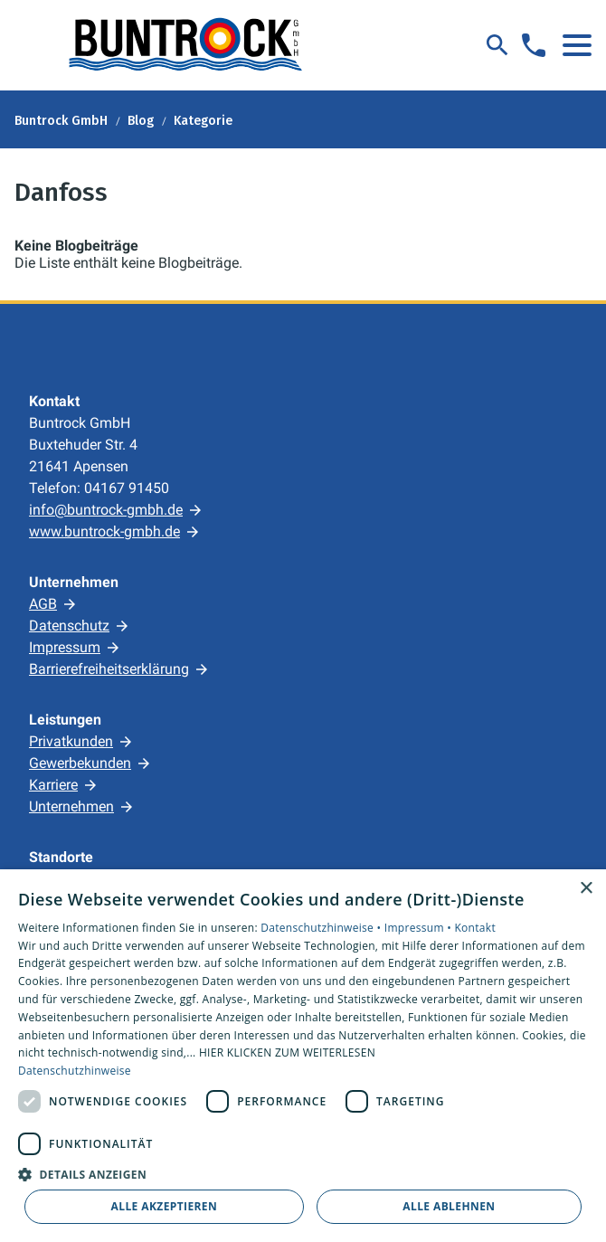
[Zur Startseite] (184, 45)
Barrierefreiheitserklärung (109, 669)
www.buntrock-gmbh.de (104, 531)
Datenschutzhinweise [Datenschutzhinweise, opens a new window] (74, 1070)
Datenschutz (69, 625)
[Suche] (497, 45)
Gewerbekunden (80, 763)
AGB (43, 603)
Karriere (53, 784)
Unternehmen (71, 806)
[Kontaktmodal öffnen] (533, 45)
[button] (577, 45)
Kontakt (475, 927)
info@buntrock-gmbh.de (106, 509)
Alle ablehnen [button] (448, 1206)
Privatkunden (71, 741)
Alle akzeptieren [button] (164, 1206)
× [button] (585, 889)
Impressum (64, 647)
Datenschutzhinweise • (321, 927)
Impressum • (419, 927)
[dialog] (303, 1055)
